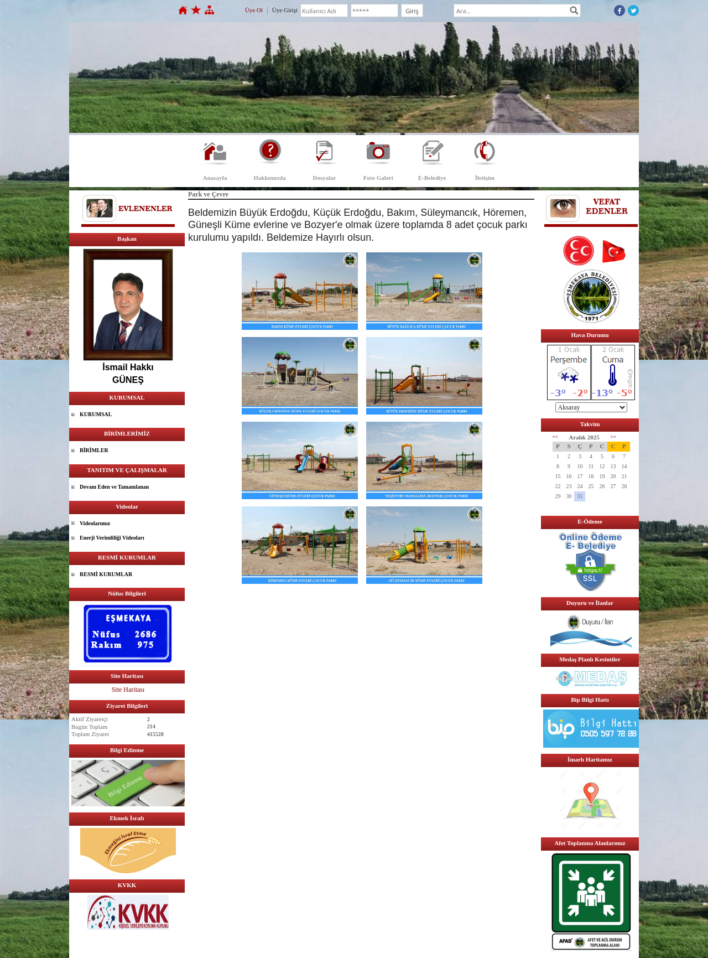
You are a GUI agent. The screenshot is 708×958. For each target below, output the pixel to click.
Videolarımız (95, 523)
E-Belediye (432, 177)
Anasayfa (215, 177)
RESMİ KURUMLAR (106, 574)
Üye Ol (254, 10)
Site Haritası (128, 689)
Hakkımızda (270, 177)
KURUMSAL (96, 414)
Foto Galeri (378, 177)
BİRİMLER (94, 450)
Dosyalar (324, 177)
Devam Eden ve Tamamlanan (114, 487)
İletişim (484, 177)
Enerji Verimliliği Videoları (112, 538)
